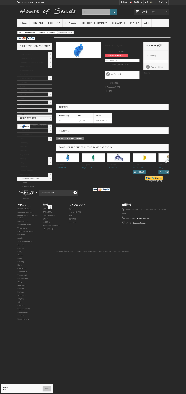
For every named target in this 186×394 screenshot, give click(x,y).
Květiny (25, 191)
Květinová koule (28, 187)
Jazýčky (23, 159)
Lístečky (23, 114)
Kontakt (37, 22)
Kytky (22, 102)
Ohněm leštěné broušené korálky (33, 62)
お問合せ (124, 2)
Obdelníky (24, 143)
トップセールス (49, 269)
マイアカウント (77, 258)
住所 (70, 269)
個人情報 (72, 273)
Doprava (70, 22)
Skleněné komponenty (30, 179)
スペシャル (47, 263)
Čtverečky (24, 122)
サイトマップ (48, 283)
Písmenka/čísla (26, 135)
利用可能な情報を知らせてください (118, 65)
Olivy (22, 163)
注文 (70, 263)
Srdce (22, 110)
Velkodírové (24, 126)
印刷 (110, 91)
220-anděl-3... (164, 165)
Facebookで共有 (113, 87)
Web (146, 22)
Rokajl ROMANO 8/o (28, 78)
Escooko (23, 94)
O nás (23, 22)
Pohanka (23, 167)
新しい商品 (47, 266)
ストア (45, 273)
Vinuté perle (24, 74)
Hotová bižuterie (26, 54)
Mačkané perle (26, 66)
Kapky (22, 118)
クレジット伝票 (75, 266)
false (47, 388)
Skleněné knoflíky (27, 90)
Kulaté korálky (25, 207)
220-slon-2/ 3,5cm (40, 224)
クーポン (72, 276)
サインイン (163, 2)
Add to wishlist (157, 67)
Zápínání (25, 199)
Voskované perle (26, 70)
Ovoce (22, 106)
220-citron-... (138, 165)
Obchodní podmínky (93, 22)
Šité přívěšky (27, 195)
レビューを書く (117, 74)
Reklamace (118, 22)
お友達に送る (114, 83)
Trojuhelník (24, 155)
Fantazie (23, 147)
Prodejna (54, 22)
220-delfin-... (112, 165)
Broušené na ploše (27, 58)
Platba (134, 22)
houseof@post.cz (139, 277)
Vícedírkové (24, 131)
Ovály (22, 139)
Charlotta (23, 82)
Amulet (23, 86)
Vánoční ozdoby (26, 171)
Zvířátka (23, 98)
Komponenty (25, 175)
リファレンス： (110, 51)
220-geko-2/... (62, 165)
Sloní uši (23, 203)
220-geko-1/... (88, 165)
